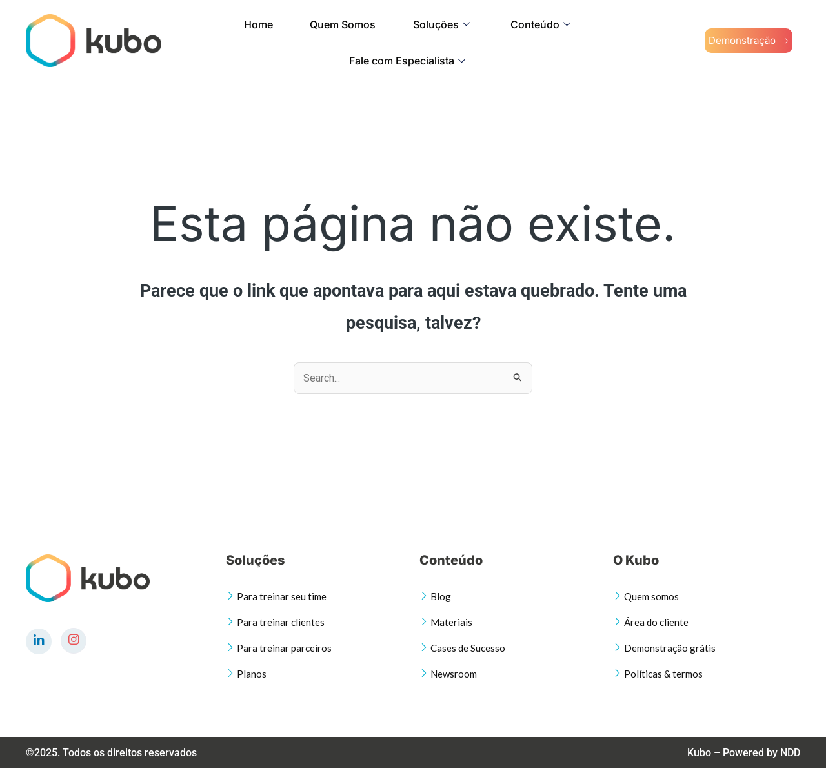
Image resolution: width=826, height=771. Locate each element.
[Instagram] (73, 641)
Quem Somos (282, 40)
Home (215, 40)
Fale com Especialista (556, 40)
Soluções (362, 40)
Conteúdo (444, 40)
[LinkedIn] (39, 641)
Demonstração (736, 40)
